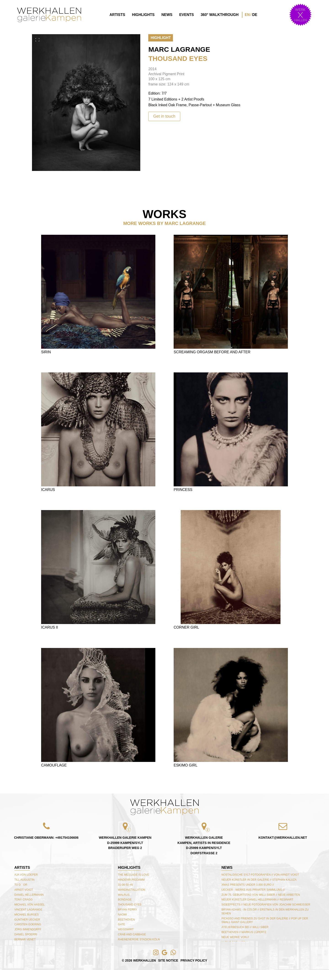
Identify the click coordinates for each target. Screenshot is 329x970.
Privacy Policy (193, 960)
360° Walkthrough (220, 15)
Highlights (143, 15)
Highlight (161, 38)
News (166, 15)
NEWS (226, 867)
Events (186, 15)
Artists (117, 15)
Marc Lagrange (179, 49)
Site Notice (168, 960)
